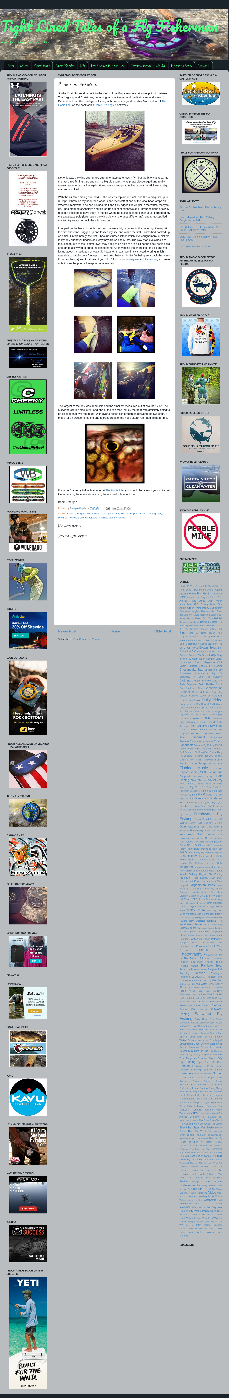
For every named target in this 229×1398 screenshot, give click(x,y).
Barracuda (205, 622)
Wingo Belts (207, 1218)
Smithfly (205, 1044)
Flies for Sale (204, 780)
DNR (207, 718)
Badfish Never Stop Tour (199, 618)
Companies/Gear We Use (148, 65)
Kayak (218, 870)
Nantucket (216, 917)
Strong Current (201, 1081)
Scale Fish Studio (208, 1023)
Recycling (184, 973)
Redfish (200, 973)
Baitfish (71, 513)
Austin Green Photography (194, 607)
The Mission (202, 1138)
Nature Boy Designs (192, 920)
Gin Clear (207, 826)
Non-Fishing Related (191, 924)
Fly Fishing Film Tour (210, 790)
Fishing (218, 759)
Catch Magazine (205, 662)
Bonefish (208, 640)
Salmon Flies (188, 1009)
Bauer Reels (199, 625)
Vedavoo (202, 1192)
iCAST (212, 859)
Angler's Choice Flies (211, 597)
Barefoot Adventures (189, 622)
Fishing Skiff (197, 772)
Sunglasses (186, 1084)
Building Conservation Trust (209, 651)
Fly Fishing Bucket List (108, 65)
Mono (182, 914)
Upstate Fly (184, 1189)
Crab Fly (217, 692)
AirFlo (210, 589)
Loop (219, 899)
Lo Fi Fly (194, 899)
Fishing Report (129, 513)
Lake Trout (216, 881)
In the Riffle (214, 863)
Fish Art (208, 755)
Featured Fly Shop (194, 752)
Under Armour (213, 1181)
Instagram (132, 259)
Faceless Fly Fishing (204, 745)
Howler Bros (186, 859)
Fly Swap (191, 802)
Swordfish (218, 1091)
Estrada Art (196, 741)
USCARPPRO (199, 1189)
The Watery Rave (195, 1152)
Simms (208, 1036)
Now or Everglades (209, 928)
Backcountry (216, 608)
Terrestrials (185, 1113)
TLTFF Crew (208, 1166)
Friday (197, 819)
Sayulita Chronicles (189, 1022)
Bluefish (190, 640)
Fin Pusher (198, 756)
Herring (196, 852)
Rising (201, 991)
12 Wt (182, 586)
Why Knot (212, 1214)
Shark (219, 1029)
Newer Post (67, 631)
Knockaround (186, 881)
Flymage (191, 809)
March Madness (214, 903)
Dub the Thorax (207, 729)
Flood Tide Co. (187, 783)
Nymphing (204, 931)
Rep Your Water (198, 984)
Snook (183, 1047)
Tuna (219, 1177)
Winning (217, 1218)
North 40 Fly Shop (213, 924)
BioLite (212, 629)
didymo (218, 711)
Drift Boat (195, 726)
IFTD (219, 859)
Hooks (219, 856)
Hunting (204, 859)
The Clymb (216, 1120)
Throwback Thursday (188, 1163)
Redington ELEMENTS (191, 977)
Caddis (183, 655)
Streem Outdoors (203, 1074)
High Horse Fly (207, 852)
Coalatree (191, 684)
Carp (212, 655)
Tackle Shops (186, 1095)
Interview (199, 867)
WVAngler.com (186, 1225)
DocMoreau (217, 718)
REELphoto (184, 984)
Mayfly (192, 906)
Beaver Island (214, 625)
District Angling (215, 715)
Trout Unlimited (207, 1174)
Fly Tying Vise (197, 806)
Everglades (208, 741)
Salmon (217, 1005)
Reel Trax (217, 980)
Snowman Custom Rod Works (205, 1047)
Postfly (200, 962)
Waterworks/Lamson (190, 1203)
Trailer (218, 1170)
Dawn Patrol (185, 707)
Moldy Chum (196, 910)
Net (220, 920)
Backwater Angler (189, 611)
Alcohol (183, 593)
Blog (79, 513)
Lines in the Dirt (196, 896)
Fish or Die (200, 760)
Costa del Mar (201, 692)
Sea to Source (191, 1030)
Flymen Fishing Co (206, 809)
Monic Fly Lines (214, 910)
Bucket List (185, 651)
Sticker (218, 1066)
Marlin (182, 906)
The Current (216, 1124)
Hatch (190, 848)
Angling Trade (187, 601)
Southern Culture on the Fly (196, 1050)
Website (120, 517)
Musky (218, 913)
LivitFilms (184, 899)
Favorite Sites (181, 65)
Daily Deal (193, 700)
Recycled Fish (215, 969)
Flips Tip (217, 780)
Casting (210, 658)
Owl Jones (209, 935)
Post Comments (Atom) (86, 639)
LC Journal (194, 888)
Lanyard (183, 885)
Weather (218, 1203)
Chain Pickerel (91, 513)
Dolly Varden (191, 722)
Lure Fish (183, 903)
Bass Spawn (186, 625)
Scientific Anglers (202, 1026)
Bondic (199, 640)
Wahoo (218, 1196)
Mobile (182, 910)
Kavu (211, 870)
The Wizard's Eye (206, 1155)
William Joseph (193, 1218)
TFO (195, 1113)
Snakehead (216, 1043)
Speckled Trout (206, 1058)
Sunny (197, 1084)
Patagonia (216, 939)
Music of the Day (205, 914)
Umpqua (196, 1182)
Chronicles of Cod (191, 677)
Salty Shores (216, 1019)
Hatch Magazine (202, 849)
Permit (203, 949)
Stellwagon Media (204, 1066)
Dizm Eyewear (193, 718)
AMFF (182, 597)
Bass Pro (217, 622)
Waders (193, 1196)
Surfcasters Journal (189, 1088)
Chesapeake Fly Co (208, 673)
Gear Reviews (65, 65)
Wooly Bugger (187, 1221)
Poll (201, 958)
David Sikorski (216, 704)
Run (190, 1005)
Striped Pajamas (197, 1077)
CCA (220, 662)
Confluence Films (194, 688)
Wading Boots (206, 1196)
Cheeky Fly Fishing (210, 665)
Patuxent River (214, 942)
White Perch (201, 1211)
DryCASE (183, 729)
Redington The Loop (201, 980)
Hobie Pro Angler (105, 105)
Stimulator (184, 1070)
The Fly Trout (197, 1131)
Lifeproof (183, 896)
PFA (220, 950)
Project (209, 962)
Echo (211, 733)
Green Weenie (197, 838)
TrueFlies (198, 1177)
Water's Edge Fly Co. (190, 1200)
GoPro (142, 513)
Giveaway (196, 830)
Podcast (194, 958)
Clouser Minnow (201, 680)
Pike (186, 958)
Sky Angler (203, 1040)
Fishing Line (215, 763)
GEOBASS (193, 826)
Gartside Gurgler (213, 823)
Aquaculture (185, 604)
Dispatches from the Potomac (193, 715)
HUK (197, 860)
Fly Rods (211, 798)
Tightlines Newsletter (189, 1167)
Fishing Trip (214, 772)
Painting (184, 939)
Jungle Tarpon (200, 870)
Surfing (204, 1088)
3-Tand (216, 586)
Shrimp (183, 1036)
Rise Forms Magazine (212, 987)
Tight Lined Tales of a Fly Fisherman (109, 25)
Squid (207, 1062)
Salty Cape (201, 1019)
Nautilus (211, 920)
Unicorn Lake (215, 1185)
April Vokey (215, 601)
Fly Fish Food (210, 787)
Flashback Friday (203, 776)
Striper (211, 1077)
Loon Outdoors (207, 899)
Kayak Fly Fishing (210, 874)
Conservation (213, 688)
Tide (201, 1163)
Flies (193, 780)
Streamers (186, 1073)
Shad (212, 1029)
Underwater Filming (96, 517)
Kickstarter (185, 877)
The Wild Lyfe (187, 1155)
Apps (202, 600)
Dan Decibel (202, 704)
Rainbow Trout (211, 965)
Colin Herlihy (206, 684)
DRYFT (193, 729)
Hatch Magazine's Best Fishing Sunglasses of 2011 (196, 219)
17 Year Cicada (194, 586)
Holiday (192, 855)
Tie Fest (208, 1163)
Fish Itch (189, 759)
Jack (207, 867)
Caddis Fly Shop (198, 655)
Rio (181, 987)
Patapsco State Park (191, 942)
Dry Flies (216, 725)
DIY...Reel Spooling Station (194, 246)
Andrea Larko (193, 597)
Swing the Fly (205, 1091)
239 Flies (208, 586)
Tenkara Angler (213, 1109)
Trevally (183, 1174)
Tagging (218, 1095)
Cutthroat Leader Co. (200, 695)
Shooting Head (186, 1033)
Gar (200, 823)
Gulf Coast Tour (201, 842)
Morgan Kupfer (78, 508)
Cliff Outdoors (214, 677)
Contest (184, 691)
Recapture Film (201, 969)
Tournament (197, 1170)
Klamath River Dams (211, 878)
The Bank (204, 1120)
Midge (219, 906)
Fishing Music (193, 768)
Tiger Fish (217, 1163)
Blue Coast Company (200, 636)
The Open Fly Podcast (199, 1142)
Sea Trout (204, 1029)
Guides (189, 841)
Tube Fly (210, 1178)
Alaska (219, 589)
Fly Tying (204, 802)
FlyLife (182, 809)
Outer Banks (195, 935)
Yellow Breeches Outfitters (200, 1228)
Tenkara (197, 1109)
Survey (212, 1088)
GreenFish (210, 838)
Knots (197, 881)
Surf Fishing (215, 1084)
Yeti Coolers (196, 1232)
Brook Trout (191, 647)
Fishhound (209, 760)
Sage (197, 1005)
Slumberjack (216, 1040)
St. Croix (217, 1062)
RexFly (218, 984)
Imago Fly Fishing (191, 863)
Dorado (212, 722)
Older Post (162, 631)
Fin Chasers (185, 755)
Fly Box (195, 787)
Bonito (218, 640)
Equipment (197, 737)
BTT (220, 647)
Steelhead (186, 1065)
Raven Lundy (186, 969)
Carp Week (42, 65)
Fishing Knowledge (193, 763)
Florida (200, 784)
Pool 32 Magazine (213, 958)
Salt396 (203, 1009)
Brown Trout (207, 647)
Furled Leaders (210, 819)
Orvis (183, 935)
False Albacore (203, 748)
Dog (181, 722)
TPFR (208, 1170)
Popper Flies (187, 961)
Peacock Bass (187, 946)
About (24, 65)
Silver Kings (196, 1037)
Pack (219, 935)
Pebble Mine (215, 946)
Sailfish (206, 1005)
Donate (203, 722)
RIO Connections (192, 987)
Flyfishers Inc (215, 806)
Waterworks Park (213, 1200)
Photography (155, 513)
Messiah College (206, 906)
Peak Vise (202, 946)
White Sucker (198, 1214)
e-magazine (199, 733)
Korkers (206, 881)
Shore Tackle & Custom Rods (208, 1033)
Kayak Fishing (188, 874)
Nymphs (218, 931)
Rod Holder (200, 998)
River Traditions (193, 994)
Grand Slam (215, 834)
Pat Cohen (204, 939)
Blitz (220, 629)
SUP (205, 1084)
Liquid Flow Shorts (213, 896)
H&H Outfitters (196, 845)
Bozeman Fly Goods (196, 644)
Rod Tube (212, 998)
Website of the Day (204, 1207)
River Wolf (206, 994)
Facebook (151, 259)
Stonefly (208, 1069)
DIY (82, 65)
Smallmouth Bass (189, 1043)
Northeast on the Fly (189, 928)
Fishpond (184, 776)
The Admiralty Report (208, 1113)
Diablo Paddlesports (203, 711)
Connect (204, 65)
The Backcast (209, 1117)
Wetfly (189, 1211)
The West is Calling (213, 1152)
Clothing (184, 680)
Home (10, 65)
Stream (218, 1069)
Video (111, 517)
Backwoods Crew (211, 611)
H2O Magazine (214, 845)
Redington (216, 973)
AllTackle (217, 593)
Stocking (196, 1069)
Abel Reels (199, 589)
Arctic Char (216, 604)
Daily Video (212, 700)
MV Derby (184, 917)
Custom (183, 695)
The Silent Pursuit (197, 1145)
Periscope (183, 950)
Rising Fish (210, 991)
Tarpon (197, 1102)
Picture (62, 517)
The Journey (212, 1135)
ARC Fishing (201, 604)
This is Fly (196, 1159)
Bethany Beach (198, 629)
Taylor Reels (185, 1106)
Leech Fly (208, 888)
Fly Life (183, 794)
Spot (200, 1062)
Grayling (184, 838)
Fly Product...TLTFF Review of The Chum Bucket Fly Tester (199, 228)
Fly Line (192, 794)
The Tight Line (197, 1149)
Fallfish (218, 745)
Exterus (218, 741)
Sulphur (219, 1081)
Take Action (201, 1099)
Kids (196, 878)
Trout (193, 1174)
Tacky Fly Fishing (204, 1095)
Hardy (182, 849)
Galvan (192, 823)
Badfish (204, 615)
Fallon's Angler (186, 749)
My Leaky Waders (200, 917)
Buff (194, 651)
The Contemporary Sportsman (194, 1123)
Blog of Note (197, 633)
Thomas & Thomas (212, 1159)
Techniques (199, 1106)
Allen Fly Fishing (200, 593)
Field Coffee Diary (213, 752)
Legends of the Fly (202, 892)
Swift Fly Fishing (188, 1091)
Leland (219, 892)
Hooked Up (210, 856)
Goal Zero (210, 831)
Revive (211, 984)
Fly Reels (196, 798)
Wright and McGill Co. (209, 1221)
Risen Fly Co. (187, 990)
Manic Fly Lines (197, 903)
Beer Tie (183, 629)
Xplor (198, 1225)
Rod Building (186, 998)
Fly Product (205, 794)
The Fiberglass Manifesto (196, 1127)
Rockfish (217, 994)
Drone (205, 726)
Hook (201, 856)
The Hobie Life (114, 490)
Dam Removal (187, 704)
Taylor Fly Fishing (213, 1102)
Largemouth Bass (202, 885)
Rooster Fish (207, 1001)
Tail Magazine (187, 1098)
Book (182, 643)
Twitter (183, 1181)
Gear (182, 826)
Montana (191, 913)
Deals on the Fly (203, 707)
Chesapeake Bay (110, 513)
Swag (219, 1088)
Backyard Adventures (189, 615)
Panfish (194, 939)
